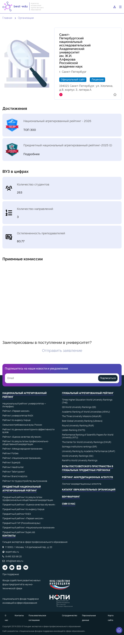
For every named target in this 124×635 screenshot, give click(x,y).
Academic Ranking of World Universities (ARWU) (86, 411)
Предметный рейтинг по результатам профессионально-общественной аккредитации (27, 498)
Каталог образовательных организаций (88, 489)
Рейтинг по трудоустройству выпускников (24, 481)
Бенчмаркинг (71, 496)
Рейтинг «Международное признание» (22, 448)
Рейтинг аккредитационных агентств (87, 477)
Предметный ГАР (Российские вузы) (21, 523)
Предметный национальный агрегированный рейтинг (21, 488)
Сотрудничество (69, 615)
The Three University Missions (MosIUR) (81, 416)
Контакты (19, 615)
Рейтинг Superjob (11, 462)
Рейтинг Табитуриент (13, 471)
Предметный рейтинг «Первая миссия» (22, 518)
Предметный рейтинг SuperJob (18, 532)
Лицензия (97, 79)
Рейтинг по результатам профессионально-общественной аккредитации (25, 442)
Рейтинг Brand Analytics (14, 476)
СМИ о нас (68, 503)
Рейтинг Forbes (10, 453)
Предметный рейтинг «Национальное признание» (28, 527)
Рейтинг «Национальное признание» (21, 458)
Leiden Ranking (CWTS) (73, 430)
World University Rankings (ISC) (77, 456)
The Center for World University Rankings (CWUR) (86, 442)
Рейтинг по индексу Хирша (16, 420)
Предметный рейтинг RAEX (16, 514)
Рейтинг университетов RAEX (17, 415)
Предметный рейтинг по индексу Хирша (23, 509)
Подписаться (108, 378)
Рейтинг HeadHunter (13, 467)
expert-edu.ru (12, 552)
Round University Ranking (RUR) (78, 425)
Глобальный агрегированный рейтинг (88, 393)
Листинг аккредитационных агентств (81, 484)
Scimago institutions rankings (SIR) (79, 446)
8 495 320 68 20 (13, 556)
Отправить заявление (62, 350)
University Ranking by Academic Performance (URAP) (88, 451)
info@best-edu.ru (14, 561)
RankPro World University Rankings (79, 460)
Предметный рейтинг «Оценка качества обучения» (28, 504)
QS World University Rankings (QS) (79, 407)
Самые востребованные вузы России (22, 424)
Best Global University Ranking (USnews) (82, 421)
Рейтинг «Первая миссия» (16, 411)
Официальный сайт (73, 79)
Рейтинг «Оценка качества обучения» (21, 437)
